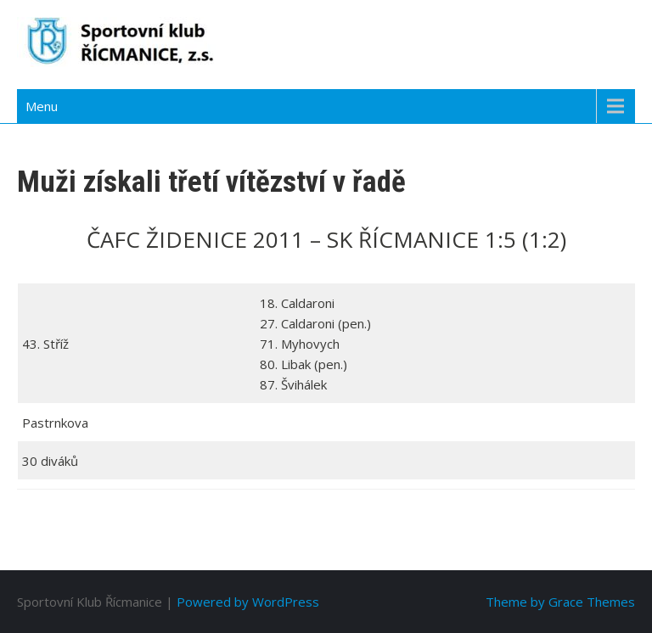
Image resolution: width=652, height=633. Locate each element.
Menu (41, 106)
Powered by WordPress (248, 601)
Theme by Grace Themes (560, 601)
